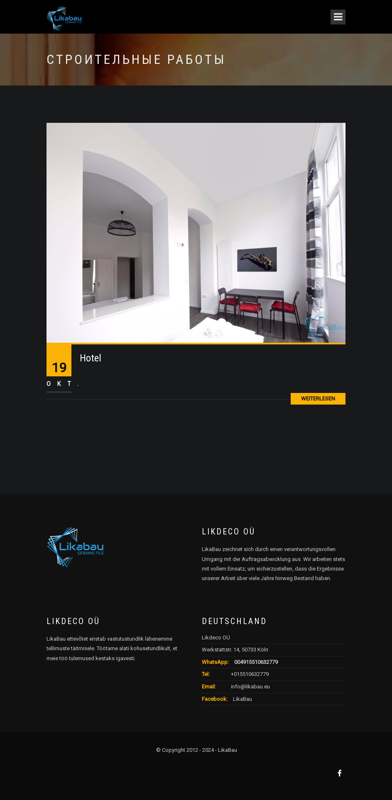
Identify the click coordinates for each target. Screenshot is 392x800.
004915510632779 (256, 662)
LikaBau (242, 699)
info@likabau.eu (250, 686)
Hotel (90, 358)
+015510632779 (250, 674)
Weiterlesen (318, 398)
